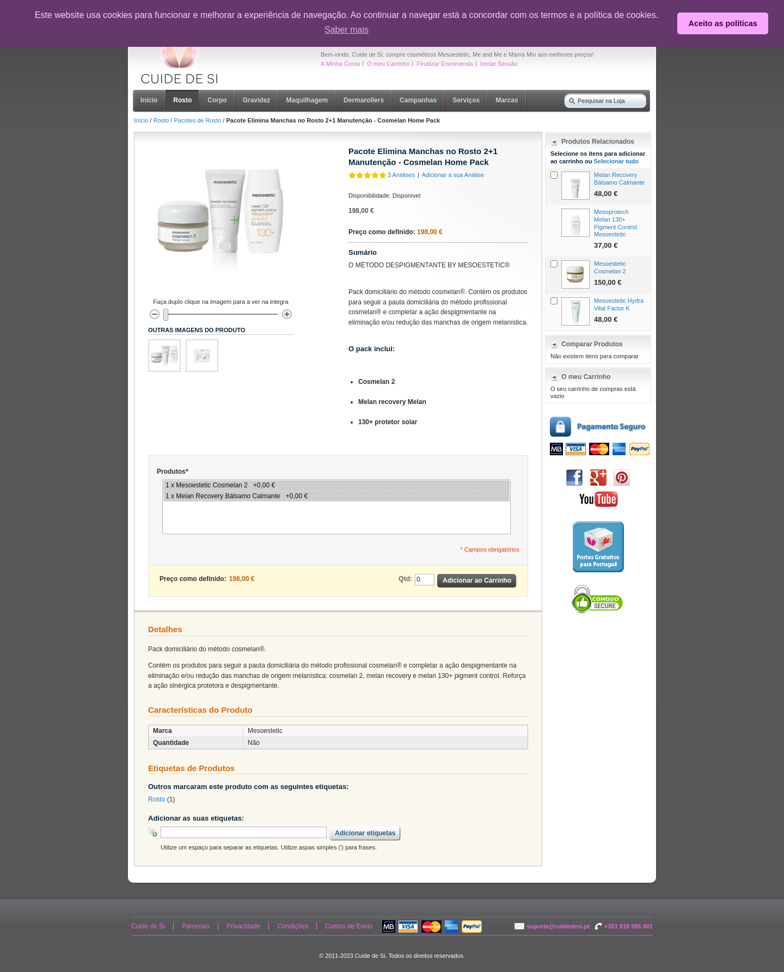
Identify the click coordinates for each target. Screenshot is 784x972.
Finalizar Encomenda (444, 63)
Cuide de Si (148, 926)
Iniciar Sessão (499, 63)
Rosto (161, 120)
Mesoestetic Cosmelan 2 (610, 267)
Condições (292, 926)
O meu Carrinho (388, 63)
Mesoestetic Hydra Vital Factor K (619, 304)
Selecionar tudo (616, 161)
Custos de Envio (348, 926)
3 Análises (401, 175)
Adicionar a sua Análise (453, 175)
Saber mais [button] (346, 29)
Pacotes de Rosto (197, 120)
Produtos (172, 471)
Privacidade (243, 926)
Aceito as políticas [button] (723, 23)
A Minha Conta (340, 63)
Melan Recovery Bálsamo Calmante (619, 179)
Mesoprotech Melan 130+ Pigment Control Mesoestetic (615, 223)
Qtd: (405, 579)
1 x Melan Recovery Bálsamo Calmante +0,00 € (336, 496)
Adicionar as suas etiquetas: (196, 818)
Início (141, 120)
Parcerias (196, 926)
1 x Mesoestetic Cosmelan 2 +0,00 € (336, 485)
